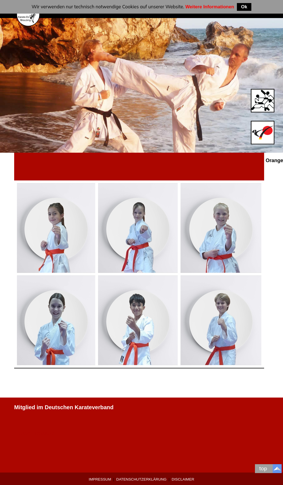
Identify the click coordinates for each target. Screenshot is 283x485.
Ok (244, 6)
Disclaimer (183, 479)
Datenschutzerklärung (141, 479)
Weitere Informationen (209, 6)
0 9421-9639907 (34, 434)
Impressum (100, 479)
